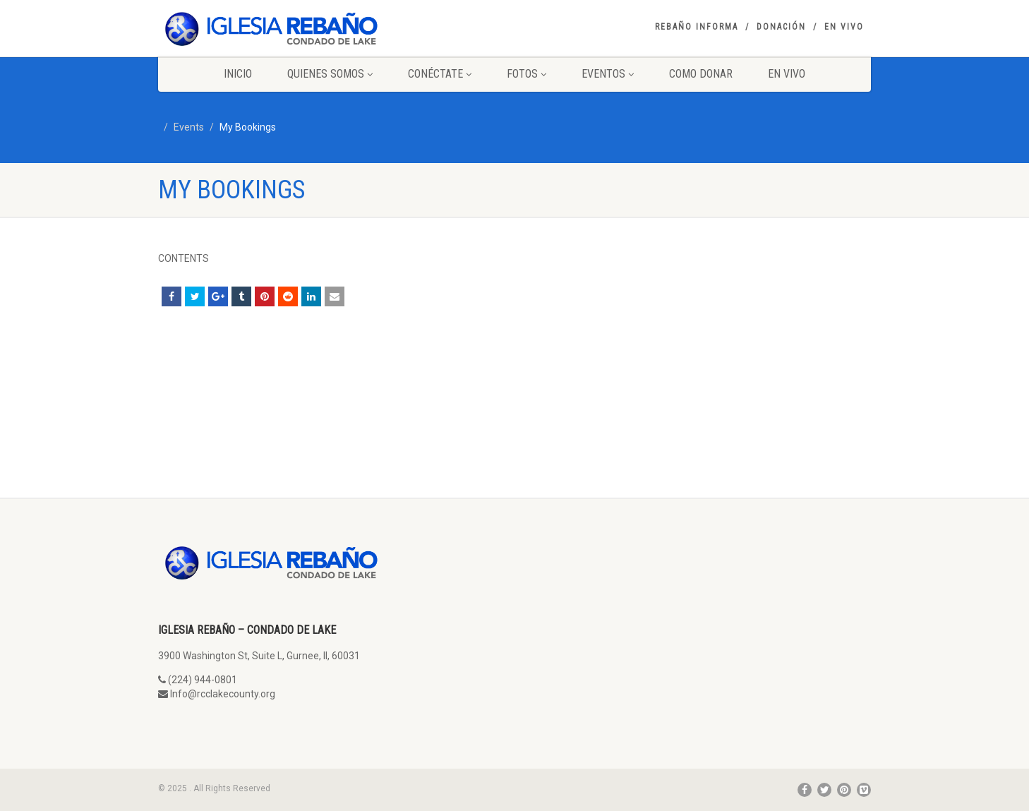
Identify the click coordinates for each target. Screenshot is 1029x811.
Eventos (608, 73)
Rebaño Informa (696, 27)
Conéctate (439, 73)
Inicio (238, 73)
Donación (781, 27)
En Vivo (844, 27)
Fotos (526, 73)
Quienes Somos (330, 73)
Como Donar (701, 73)
